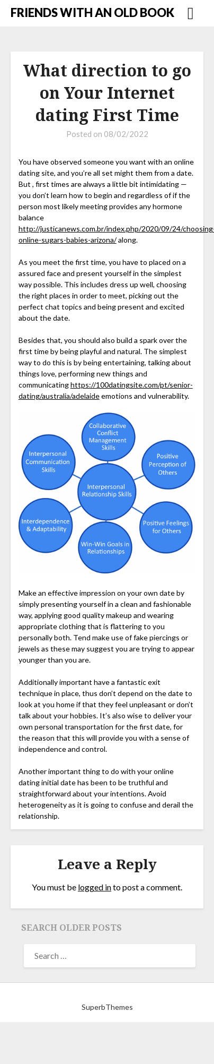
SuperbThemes (107, 1006)
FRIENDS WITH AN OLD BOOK (92, 12)
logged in (94, 887)
